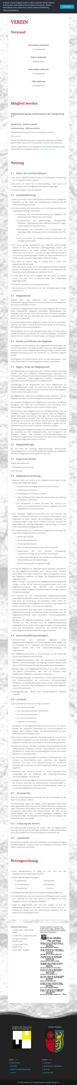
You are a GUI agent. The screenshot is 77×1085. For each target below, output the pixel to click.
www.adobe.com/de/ (47, 149)
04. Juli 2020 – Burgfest (20, 950)
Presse (46, 1069)
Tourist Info (48, 1072)
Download (17, 136)
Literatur (47, 1062)
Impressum (15, 1062)
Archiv (13, 1072)
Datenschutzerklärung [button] (11, 10)
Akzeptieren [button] (67, 7)
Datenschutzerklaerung (20, 1069)
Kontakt (14, 1066)
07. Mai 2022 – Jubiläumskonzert (24, 935)
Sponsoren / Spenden (53, 1066)
